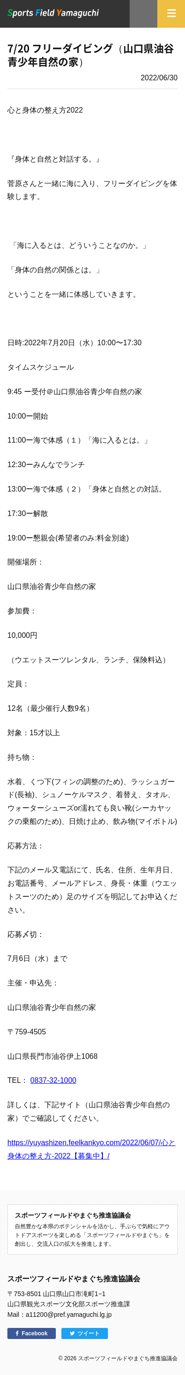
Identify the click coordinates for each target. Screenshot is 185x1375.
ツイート (89, 1333)
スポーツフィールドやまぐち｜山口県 (53, 13)
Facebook (35, 1333)
